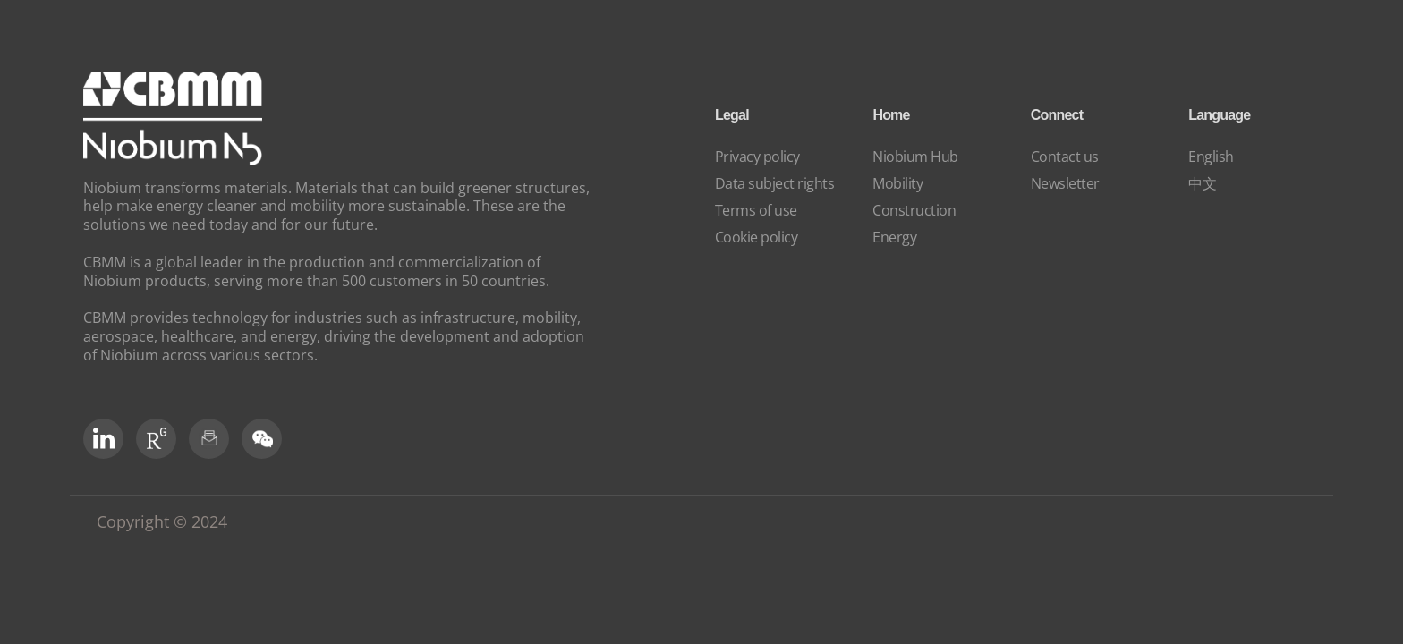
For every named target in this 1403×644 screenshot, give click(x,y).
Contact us (1065, 156)
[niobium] (172, 160)
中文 (1202, 183)
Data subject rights (775, 183)
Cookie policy (756, 237)
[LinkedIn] (103, 439)
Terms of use (756, 210)
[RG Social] (156, 439)
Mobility (897, 183)
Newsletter (1065, 183)
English (1211, 156)
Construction (914, 210)
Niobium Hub (915, 156)
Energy (894, 237)
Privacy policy (757, 156)
